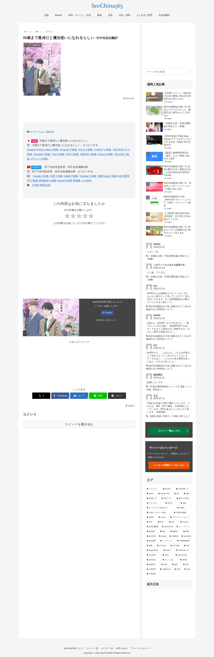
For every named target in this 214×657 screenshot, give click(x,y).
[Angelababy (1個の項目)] (154, 550)
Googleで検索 (41, 176)
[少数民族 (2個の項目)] (174, 536)
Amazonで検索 (68, 149)
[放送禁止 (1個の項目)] (152, 564)
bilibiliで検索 (71, 176)
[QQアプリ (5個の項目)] (167, 498)
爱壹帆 (77, 180)
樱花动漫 (45, 185)
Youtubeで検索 (42, 154)
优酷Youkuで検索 (107, 176)
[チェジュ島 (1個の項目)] (169, 560)
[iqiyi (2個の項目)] (164, 531)
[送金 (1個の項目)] (187, 546)
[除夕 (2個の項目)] (162, 522)
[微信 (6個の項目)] (187, 494)
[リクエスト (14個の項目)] (153, 489)
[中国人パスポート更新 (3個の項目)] (159, 513)
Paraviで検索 (105, 154)
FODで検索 (72, 154)
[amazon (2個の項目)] (185, 522)
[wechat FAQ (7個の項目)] (165, 494)
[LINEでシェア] (98, 396)
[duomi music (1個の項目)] (183, 555)
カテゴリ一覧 (107, 648)
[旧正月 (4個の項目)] (171, 503)
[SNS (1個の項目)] (178, 569)
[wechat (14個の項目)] (168, 489)
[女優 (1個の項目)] (165, 564)
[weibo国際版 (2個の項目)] (153, 527)
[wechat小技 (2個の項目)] (168, 527)
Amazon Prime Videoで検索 (42, 149)
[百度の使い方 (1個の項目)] (183, 550)
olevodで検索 (64, 180)
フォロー (108, 312)
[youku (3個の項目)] (163, 517)
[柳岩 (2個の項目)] (187, 531)
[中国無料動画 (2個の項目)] (184, 541)
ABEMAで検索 (88, 154)
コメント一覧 (92, 648)
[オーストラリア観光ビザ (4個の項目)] (160, 508)
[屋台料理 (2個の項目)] (151, 536)
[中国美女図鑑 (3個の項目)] (182, 513)
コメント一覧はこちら (169, 431)
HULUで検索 (85, 149)
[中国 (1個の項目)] (187, 569)
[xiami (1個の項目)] (167, 555)
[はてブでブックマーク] (79, 396)
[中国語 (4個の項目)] (184, 508)
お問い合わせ (122, 648)
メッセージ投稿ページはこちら (169, 465)
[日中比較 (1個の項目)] (175, 546)
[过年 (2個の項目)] (173, 522)
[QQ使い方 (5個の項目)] (153, 498)
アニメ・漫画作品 (46, 132)
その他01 (86, 180)
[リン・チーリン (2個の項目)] (183, 527)
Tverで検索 (58, 154)
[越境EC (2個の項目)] (175, 531)
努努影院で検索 (47, 180)
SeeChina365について (73, 648)
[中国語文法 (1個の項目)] (166, 569)
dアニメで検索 (39, 158)
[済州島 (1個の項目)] (185, 560)
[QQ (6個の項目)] (177, 494)
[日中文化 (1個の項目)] (162, 546)
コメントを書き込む (79, 424)
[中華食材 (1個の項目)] (169, 574)
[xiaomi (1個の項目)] (168, 550)
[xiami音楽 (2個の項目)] (186, 536)
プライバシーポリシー (140, 648)
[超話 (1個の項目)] (176, 564)
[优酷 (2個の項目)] (150, 546)
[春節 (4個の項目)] (185, 503)
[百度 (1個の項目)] (187, 564)
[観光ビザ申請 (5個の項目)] (183, 498)
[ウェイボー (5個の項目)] (155, 503)
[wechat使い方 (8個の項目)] (183, 489)
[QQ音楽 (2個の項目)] (152, 531)
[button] (117, 396)
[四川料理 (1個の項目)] (153, 555)
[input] (169, 72)
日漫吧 (36, 185)
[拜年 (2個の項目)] (151, 522)
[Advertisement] (79, 108)
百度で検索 (56, 176)
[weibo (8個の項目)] (151, 494)
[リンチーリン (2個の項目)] (167, 541)
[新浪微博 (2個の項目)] (152, 541)
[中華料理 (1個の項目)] (152, 569)
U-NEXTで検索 (102, 149)
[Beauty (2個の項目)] (163, 536)
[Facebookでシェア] (60, 396)
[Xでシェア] (41, 396)
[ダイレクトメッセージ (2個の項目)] (180, 517)
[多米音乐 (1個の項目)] (153, 560)
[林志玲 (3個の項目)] (151, 517)
